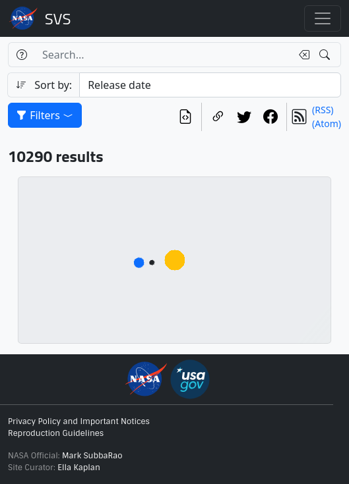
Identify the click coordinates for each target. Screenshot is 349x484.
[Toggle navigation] (322, 18)
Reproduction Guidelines (56, 433)
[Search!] (326, 54)
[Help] (21, 54)
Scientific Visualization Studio (58, 18)
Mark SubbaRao (92, 455)
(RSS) (322, 109)
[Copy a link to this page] (217, 116)
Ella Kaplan (78, 467)
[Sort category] (210, 84)
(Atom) (326, 123)
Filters (44, 115)
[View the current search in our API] (185, 117)
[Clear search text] (301, 54)
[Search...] (163, 54)
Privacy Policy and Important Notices (79, 421)
